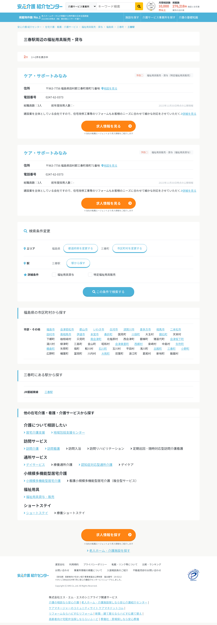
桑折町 (108, 334)
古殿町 (158, 348)
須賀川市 (128, 329)
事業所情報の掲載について (88, 570)
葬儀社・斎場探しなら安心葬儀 (120, 619)
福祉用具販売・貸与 (92, 26)
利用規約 (74, 564)
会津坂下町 (177, 339)
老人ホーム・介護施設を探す (108, 550)
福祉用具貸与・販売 (39, 496)
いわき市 (98, 329)
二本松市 (175, 329)
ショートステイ (36, 512)
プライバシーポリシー (95, 564)
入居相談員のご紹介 (117, 570)
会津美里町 (122, 344)
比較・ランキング (151, 564)
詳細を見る (188, 114)
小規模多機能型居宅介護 (42, 480)
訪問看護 (52, 448)
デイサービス (34, 464)
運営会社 (60, 564)
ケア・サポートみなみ (45, 75)
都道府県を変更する (80, 248)
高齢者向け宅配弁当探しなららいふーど (73, 619)
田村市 (50, 334)
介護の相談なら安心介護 (64, 602)
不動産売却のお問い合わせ (147, 570)
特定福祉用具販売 (105, 274)
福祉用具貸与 (65, 274)
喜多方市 (145, 329)
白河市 (114, 329)
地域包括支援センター (68, 432)
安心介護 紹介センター (29, 26)
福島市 (50, 329)
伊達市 (81, 334)
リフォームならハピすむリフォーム (71, 613)
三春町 (120, 26)
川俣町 (136, 334)
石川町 (103, 348)
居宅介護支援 (34, 432)
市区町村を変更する (129, 248)
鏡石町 (163, 334)
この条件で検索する (108, 291)
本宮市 (94, 334)
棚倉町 (50, 348)
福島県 (109, 26)
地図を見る (109, 88)
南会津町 (95, 339)
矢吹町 (180, 344)
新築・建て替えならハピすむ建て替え (118, 613)
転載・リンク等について (125, 564)
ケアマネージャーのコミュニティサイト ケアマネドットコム (86, 608)
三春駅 (131, 26)
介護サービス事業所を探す (158, 17)
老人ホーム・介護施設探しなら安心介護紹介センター (114, 602)
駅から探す (78, 263)
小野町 (185, 348)
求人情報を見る (108, 126)
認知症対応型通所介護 (95, 464)
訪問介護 (31, 448)
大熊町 (105, 353)
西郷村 (138, 344)
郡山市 (83, 329)
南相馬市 (65, 334)
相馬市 (160, 329)
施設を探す (132, 17)
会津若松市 (67, 329)
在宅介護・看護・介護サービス (61, 26)
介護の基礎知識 (188, 17)
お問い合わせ (62, 570)
